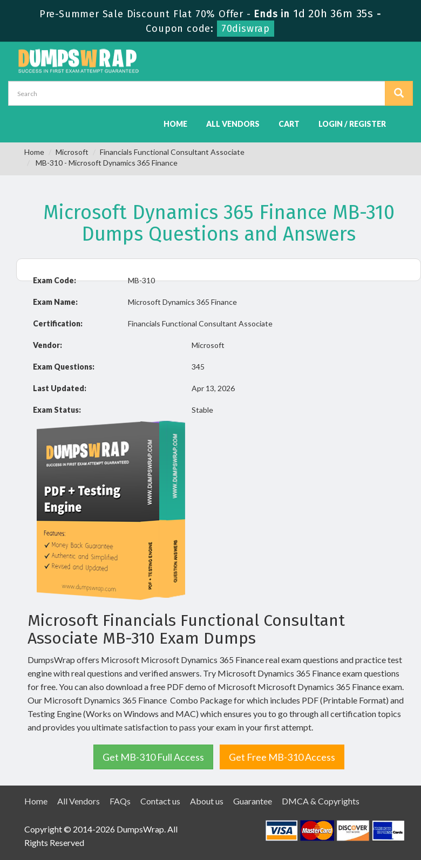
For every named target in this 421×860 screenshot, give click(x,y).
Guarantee (252, 801)
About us (206, 801)
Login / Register (352, 123)
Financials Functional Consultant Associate (172, 151)
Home (175, 123)
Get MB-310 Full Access (153, 757)
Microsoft (72, 151)
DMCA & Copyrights (320, 801)
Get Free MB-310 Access (282, 757)
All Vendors (233, 123)
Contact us (160, 801)
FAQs (120, 801)
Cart (289, 123)
